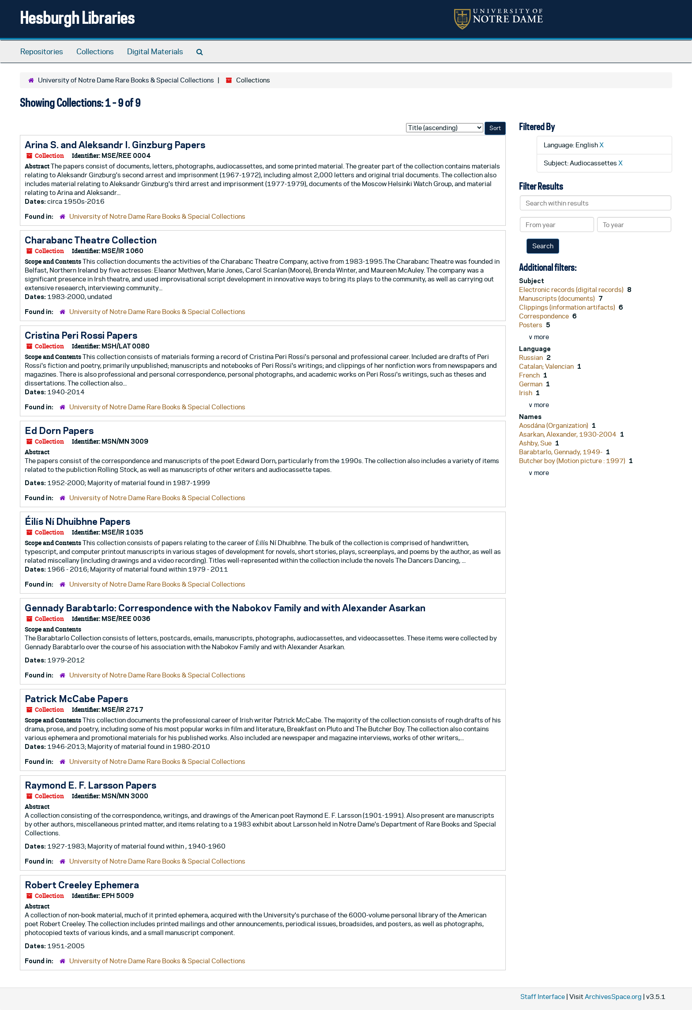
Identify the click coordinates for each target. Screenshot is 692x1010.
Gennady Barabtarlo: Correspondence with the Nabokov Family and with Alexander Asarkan (225, 607)
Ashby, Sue (536, 443)
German (531, 384)
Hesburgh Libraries (77, 17)
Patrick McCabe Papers (76, 698)
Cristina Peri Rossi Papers (81, 335)
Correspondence (544, 316)
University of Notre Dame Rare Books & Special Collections (126, 80)
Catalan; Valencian (547, 366)
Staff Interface (542, 996)
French (530, 375)
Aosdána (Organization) (554, 425)
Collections (95, 51)
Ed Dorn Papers (59, 430)
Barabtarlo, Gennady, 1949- (561, 452)
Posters (531, 325)
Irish (526, 393)
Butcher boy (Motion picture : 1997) (573, 460)
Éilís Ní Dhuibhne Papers (77, 521)
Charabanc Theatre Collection (91, 240)
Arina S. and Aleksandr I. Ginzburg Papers (115, 144)
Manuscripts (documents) (557, 298)
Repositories (41, 51)
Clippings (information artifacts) (568, 307)
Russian (531, 357)
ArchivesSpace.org (613, 996)
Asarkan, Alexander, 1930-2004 (568, 434)
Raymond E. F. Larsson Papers (90, 785)
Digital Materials (155, 51)
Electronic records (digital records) (572, 289)
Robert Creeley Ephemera (82, 884)
